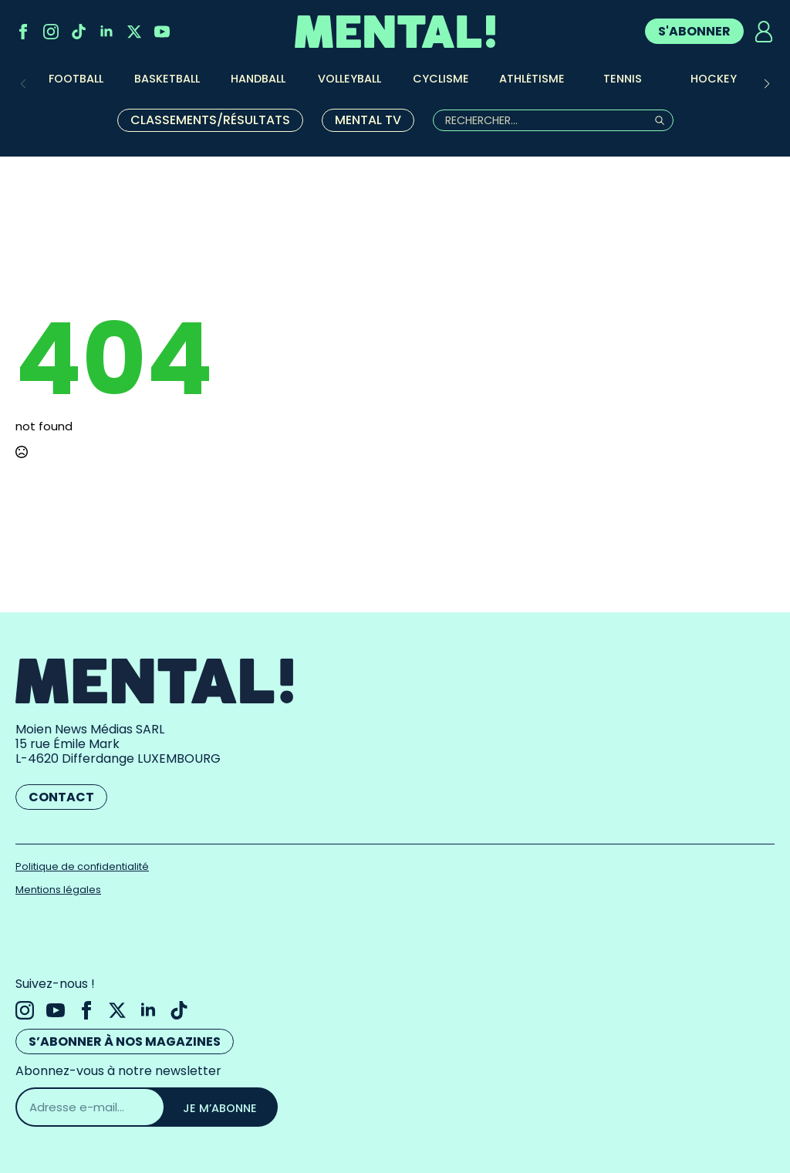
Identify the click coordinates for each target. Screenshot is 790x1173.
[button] (766, 84)
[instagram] (51, 31)
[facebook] (23, 31)
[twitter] (134, 31)
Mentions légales (58, 889)
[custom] (78, 31)
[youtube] (162, 31)
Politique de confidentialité (82, 866)
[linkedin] (106, 31)
